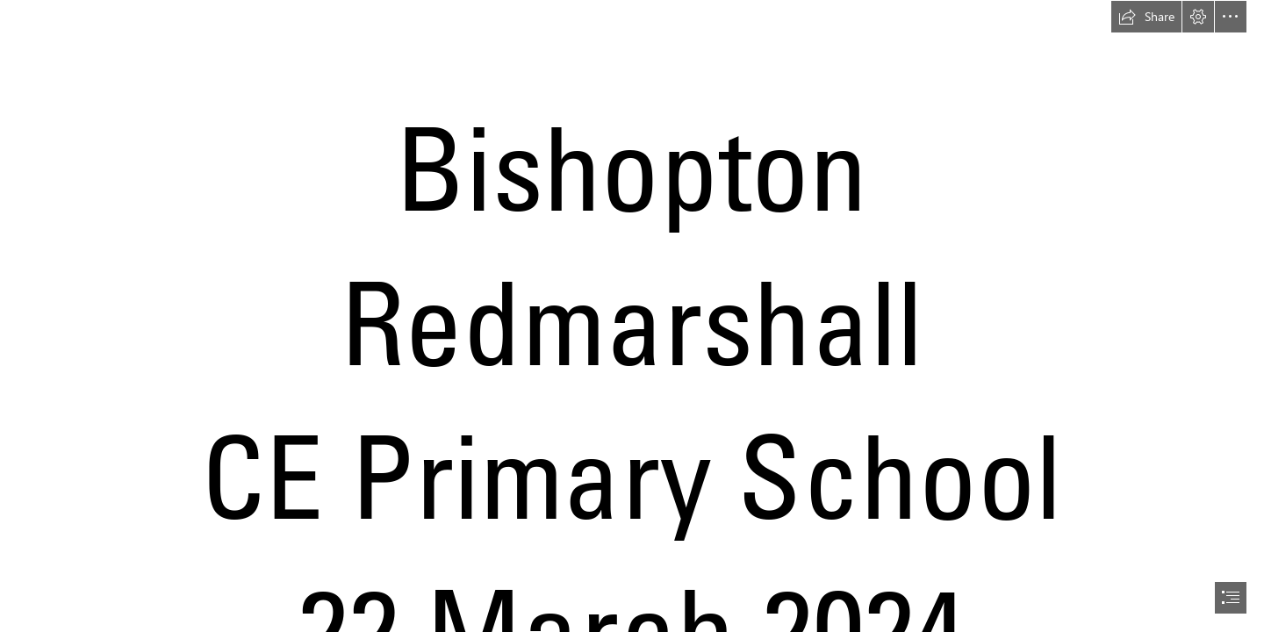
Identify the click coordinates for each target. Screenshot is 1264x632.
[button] (1146, 16)
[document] (632, 316)
